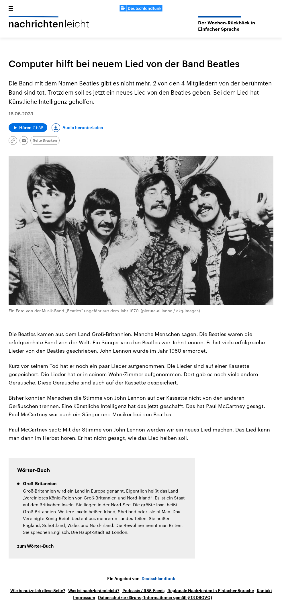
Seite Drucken (45, 140)
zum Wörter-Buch (35, 546)
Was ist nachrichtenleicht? (94, 591)
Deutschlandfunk (158, 579)
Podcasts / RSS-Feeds (143, 591)
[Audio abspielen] (28, 127)
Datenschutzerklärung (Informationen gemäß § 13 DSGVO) (155, 598)
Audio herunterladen (82, 128)
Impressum (84, 598)
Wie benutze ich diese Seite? (37, 591)
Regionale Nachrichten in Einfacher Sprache (210, 591)
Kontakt (264, 591)
